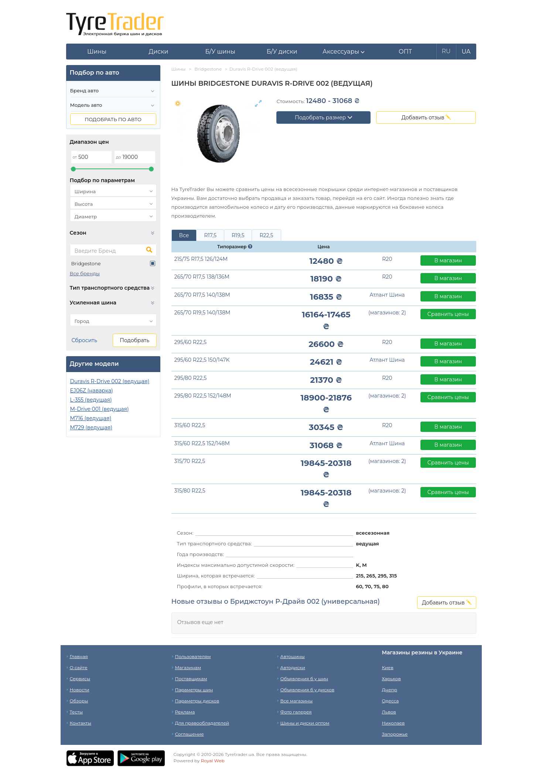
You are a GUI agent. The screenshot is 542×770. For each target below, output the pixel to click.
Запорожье (395, 734)
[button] (344, 51)
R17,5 (210, 235)
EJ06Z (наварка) (91, 390)
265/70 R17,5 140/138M (202, 295)
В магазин (448, 260)
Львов (389, 712)
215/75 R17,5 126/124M (201, 259)
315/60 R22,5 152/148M (202, 443)
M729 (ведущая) (91, 427)
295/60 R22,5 (190, 342)
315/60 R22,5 (189, 425)
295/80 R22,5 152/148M (202, 395)
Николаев (393, 723)
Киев (387, 667)
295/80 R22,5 (190, 378)
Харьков (391, 678)
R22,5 (266, 235)
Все (184, 235)
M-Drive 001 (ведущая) (99, 409)
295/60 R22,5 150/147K (202, 360)
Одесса (390, 700)
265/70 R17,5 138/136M (201, 276)
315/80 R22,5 (189, 490)
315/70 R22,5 (189, 461)
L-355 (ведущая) (91, 399)
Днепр (389, 689)
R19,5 (238, 235)
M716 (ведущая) (91, 418)
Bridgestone (86, 263)
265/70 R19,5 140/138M (202, 312)
